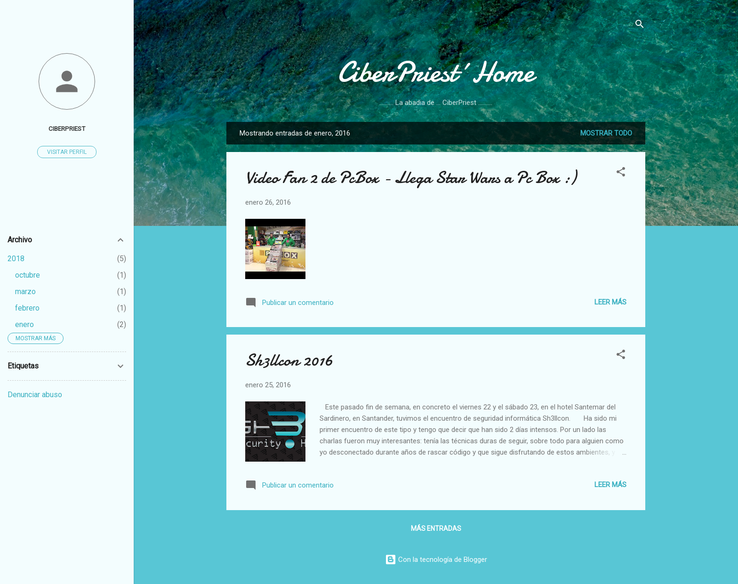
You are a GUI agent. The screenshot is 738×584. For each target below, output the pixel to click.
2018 (16, 258)
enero (24, 324)
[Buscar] (639, 25)
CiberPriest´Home (435, 72)
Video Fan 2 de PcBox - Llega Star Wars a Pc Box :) (410, 177)
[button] (620, 173)
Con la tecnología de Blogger (436, 559)
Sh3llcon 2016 (289, 360)
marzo (25, 291)
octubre (27, 275)
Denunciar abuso (35, 394)
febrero (27, 308)
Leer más (610, 302)
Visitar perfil (67, 152)
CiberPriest (66, 128)
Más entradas (436, 528)
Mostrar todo (606, 133)
